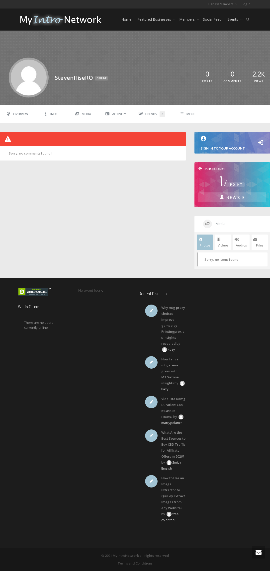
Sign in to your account (223, 143)
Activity (115, 114)
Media (83, 114)
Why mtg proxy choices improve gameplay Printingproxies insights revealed (173, 325)
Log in (246, 4)
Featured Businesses (154, 19)
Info (51, 114)
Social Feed (212, 19)
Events (233, 19)
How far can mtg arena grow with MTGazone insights (170, 371)
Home (126, 19)
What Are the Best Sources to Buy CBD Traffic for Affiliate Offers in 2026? (173, 444)
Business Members (220, 4)
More (187, 114)
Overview (17, 114)
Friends (151, 114)
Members (187, 19)
